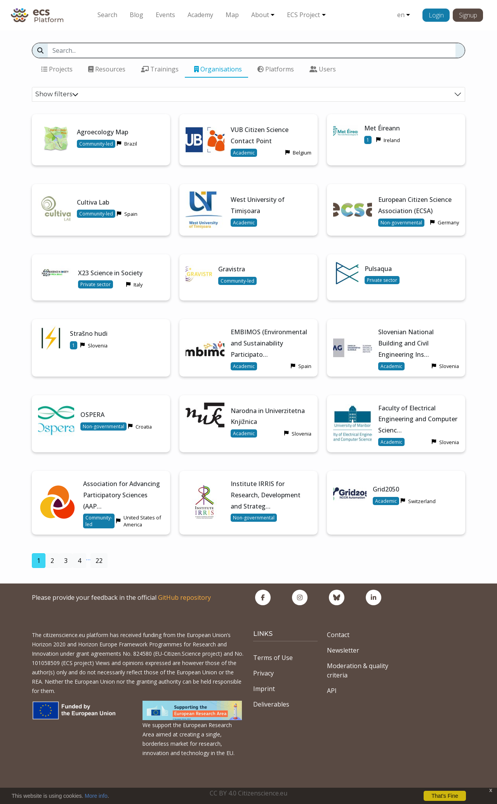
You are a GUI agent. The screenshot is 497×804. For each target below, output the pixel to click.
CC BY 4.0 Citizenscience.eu (248, 793)
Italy (138, 284)
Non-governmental (401, 222)
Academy (200, 14)
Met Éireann (382, 128)
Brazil (130, 143)
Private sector (95, 284)
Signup (468, 15)
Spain (130, 213)
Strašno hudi (89, 333)
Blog (136, 14)
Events (165, 14)
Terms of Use (273, 657)
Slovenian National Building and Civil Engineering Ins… (406, 343)
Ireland (392, 140)
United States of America (142, 521)
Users (322, 69)
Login (436, 15)
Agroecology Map (102, 132)
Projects (57, 69)
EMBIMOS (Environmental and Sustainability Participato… (269, 343)
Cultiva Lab (93, 202)
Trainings (160, 69)
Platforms (275, 69)
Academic (244, 152)
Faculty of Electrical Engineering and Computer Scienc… (417, 419)
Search (107, 14)
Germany (448, 222)
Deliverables (271, 704)
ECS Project (303, 14)
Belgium (302, 152)
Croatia (144, 426)
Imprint (264, 688)
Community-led (96, 144)
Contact (338, 634)
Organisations (218, 69)
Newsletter (343, 650)
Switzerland (422, 501)
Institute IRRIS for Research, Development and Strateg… (266, 495)
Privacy (263, 673)
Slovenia (98, 345)
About (260, 14)
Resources (106, 69)
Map (232, 14)
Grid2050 (386, 489)
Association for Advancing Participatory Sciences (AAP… (121, 495)
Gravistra (231, 269)
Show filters (56, 94)
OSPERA (92, 414)
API (332, 690)
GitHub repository (184, 597)
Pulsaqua (378, 268)
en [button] (401, 14)
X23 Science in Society (110, 273)
